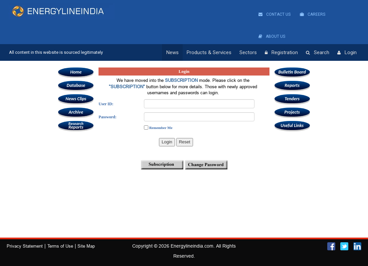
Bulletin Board (292, 72)
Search (317, 52)
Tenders (292, 99)
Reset (184, 141)
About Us (271, 36)
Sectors (248, 52)
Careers (312, 14)
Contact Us (274, 14)
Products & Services (209, 52)
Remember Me (161, 128)
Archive (76, 112)
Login (347, 52)
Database (76, 85)
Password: (107, 117)
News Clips (75, 99)
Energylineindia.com (192, 246)
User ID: (106, 104)
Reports (76, 125)
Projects (292, 112)
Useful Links (292, 125)
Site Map (86, 246)
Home (75, 72)
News (172, 52)
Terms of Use (60, 246)
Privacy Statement (25, 246)
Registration (281, 52)
